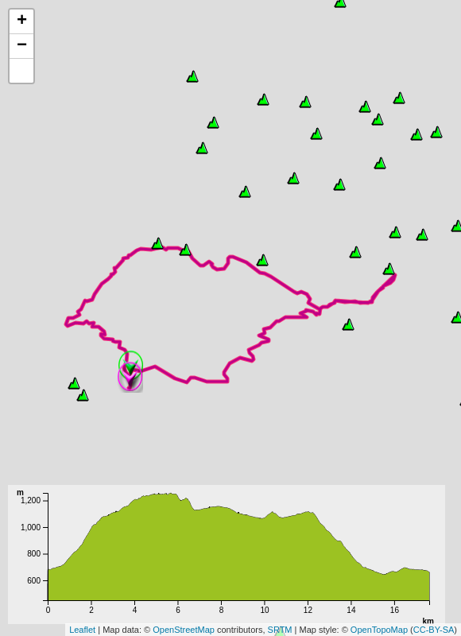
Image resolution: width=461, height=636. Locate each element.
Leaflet (82, 629)
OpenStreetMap (184, 629)
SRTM (280, 629)
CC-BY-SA (434, 629)
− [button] (22, 46)
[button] (21, 71)
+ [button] (22, 21)
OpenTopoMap (379, 629)
